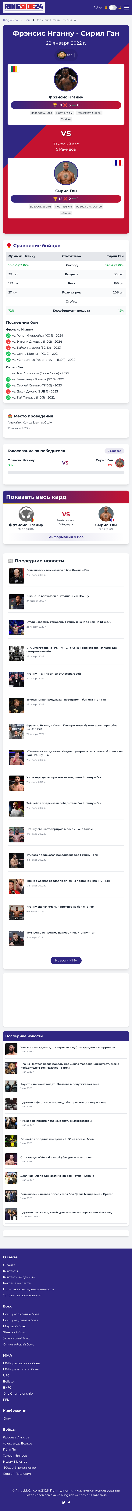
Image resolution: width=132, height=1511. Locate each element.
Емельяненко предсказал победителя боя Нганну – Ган (66, 699)
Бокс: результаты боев (20, 1320)
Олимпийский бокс (18, 1344)
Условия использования (22, 1295)
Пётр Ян (9, 1449)
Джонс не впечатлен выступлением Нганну (58, 596)
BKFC (7, 1387)
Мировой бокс (14, 1326)
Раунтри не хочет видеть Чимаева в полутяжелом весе (59, 1084)
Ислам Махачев (15, 1461)
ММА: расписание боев (21, 1363)
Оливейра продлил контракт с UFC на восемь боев (57, 1139)
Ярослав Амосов (16, 1437)
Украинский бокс (16, 1338)
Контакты (10, 1271)
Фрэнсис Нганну (66, 97)
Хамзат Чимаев (15, 1455)
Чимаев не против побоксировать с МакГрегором (56, 1120)
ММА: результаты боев (21, 1369)
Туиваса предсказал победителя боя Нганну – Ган (62, 855)
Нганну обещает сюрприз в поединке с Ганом (60, 829)
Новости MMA (66, 960)
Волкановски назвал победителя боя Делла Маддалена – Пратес (66, 1194)
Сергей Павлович (17, 1473)
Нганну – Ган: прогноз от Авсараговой (54, 673)
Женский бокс (14, 1332)
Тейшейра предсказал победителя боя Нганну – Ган (64, 803)
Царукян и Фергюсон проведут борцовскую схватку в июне (63, 1102)
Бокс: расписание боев (21, 1314)
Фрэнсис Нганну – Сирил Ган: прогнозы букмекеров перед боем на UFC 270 (73, 727)
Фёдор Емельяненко (19, 1467)
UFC (6, 1375)
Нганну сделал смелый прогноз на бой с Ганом (60, 906)
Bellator (9, 1381)
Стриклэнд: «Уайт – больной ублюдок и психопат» (55, 1157)
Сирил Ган (66, 191)
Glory (7, 1418)
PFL (6, 1399)
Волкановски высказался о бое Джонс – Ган (58, 570)
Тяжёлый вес (66, 144)
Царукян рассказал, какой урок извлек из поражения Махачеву (66, 1212)
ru (95, 7)
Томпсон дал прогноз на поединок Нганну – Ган (61, 932)
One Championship (18, 1393)
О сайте (9, 1265)
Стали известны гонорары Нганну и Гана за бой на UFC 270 (69, 622)
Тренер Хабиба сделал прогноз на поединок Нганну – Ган (68, 880)
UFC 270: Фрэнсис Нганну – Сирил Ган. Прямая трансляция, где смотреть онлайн (72, 649)
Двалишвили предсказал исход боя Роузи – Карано (57, 1175)
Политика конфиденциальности (28, 1289)
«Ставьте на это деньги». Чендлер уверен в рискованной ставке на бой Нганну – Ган (75, 753)
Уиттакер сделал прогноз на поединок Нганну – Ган (64, 777)
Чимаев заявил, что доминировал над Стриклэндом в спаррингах (67, 1047)
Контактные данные (19, 1277)
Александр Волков (18, 1443)
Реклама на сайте (17, 1283)
